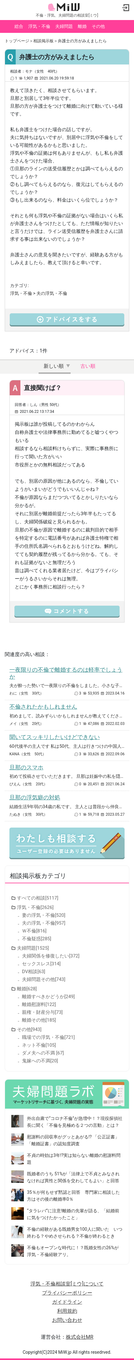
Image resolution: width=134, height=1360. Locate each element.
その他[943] (29, 1029)
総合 (18, 26)
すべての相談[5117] (37, 898)
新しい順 (54, 366)
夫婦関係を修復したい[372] (50, 956)
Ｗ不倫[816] (34, 931)
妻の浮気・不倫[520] (43, 915)
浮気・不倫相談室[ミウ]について (66, 1284)
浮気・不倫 (39, 26)
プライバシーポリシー (67, 1293)
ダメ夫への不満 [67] (43, 1053)
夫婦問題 (64, 26)
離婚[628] (27, 989)
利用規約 (67, 1311)
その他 (98, 26)
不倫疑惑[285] (36, 939)
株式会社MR (80, 1337)
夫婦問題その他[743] (43, 979)
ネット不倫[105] (39, 1045)
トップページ (17, 40)
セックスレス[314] (41, 964)
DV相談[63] (33, 971)
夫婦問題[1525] (33, 948)
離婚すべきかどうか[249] (48, 996)
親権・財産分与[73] (42, 1012)
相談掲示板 (43, 40)
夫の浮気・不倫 (51, 293)
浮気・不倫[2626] (35, 907)
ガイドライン (67, 1302)
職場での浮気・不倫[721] (48, 1037)
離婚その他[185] (39, 1020)
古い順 (87, 366)
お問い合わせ (67, 1320)
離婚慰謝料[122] (39, 1004)
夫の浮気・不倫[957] (43, 923)
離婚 (82, 26)
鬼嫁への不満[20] (40, 1061)
